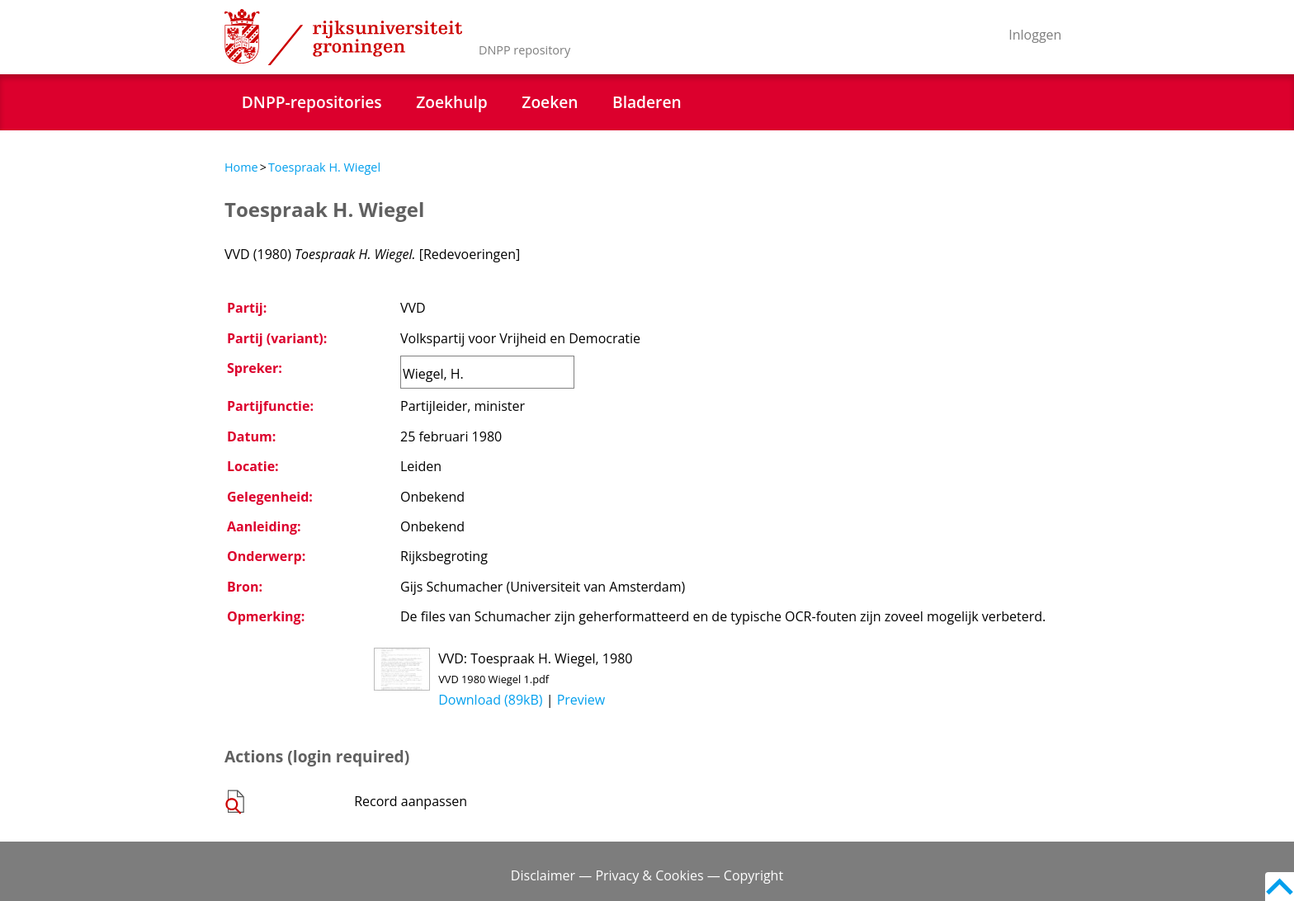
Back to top (1279, 886)
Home (241, 167)
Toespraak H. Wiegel (324, 167)
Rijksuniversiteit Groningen (343, 37)
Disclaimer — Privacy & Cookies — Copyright (647, 875)
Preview (581, 700)
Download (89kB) (490, 700)
